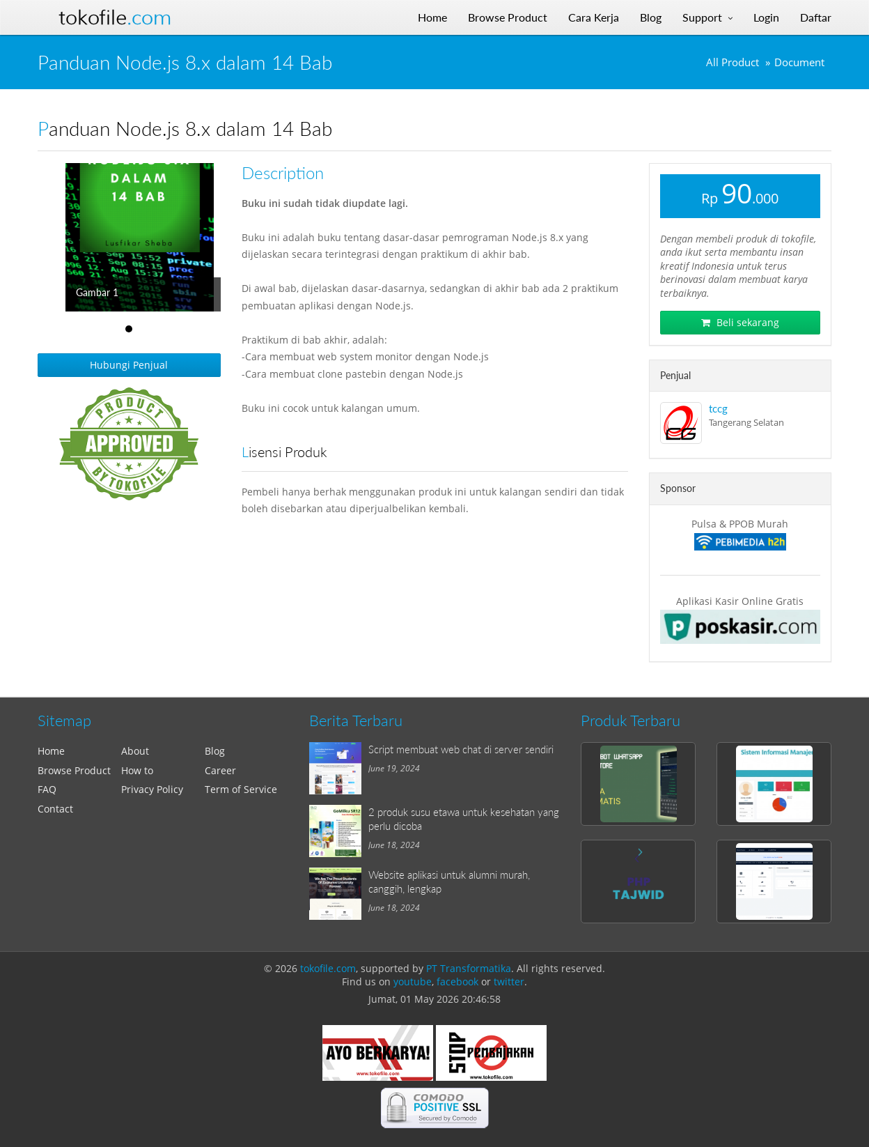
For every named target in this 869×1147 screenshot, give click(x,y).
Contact (55, 808)
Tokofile (114, 17)
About (135, 750)
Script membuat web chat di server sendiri (461, 749)
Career (220, 770)
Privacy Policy (152, 789)
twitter (509, 981)
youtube (412, 981)
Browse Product (74, 770)
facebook (457, 981)
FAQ (47, 789)
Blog (215, 750)
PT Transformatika (468, 968)
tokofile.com (328, 968)
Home (51, 750)
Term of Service (241, 789)
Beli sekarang (740, 322)
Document (799, 62)
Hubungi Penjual (129, 364)
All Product (732, 62)
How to (137, 770)
